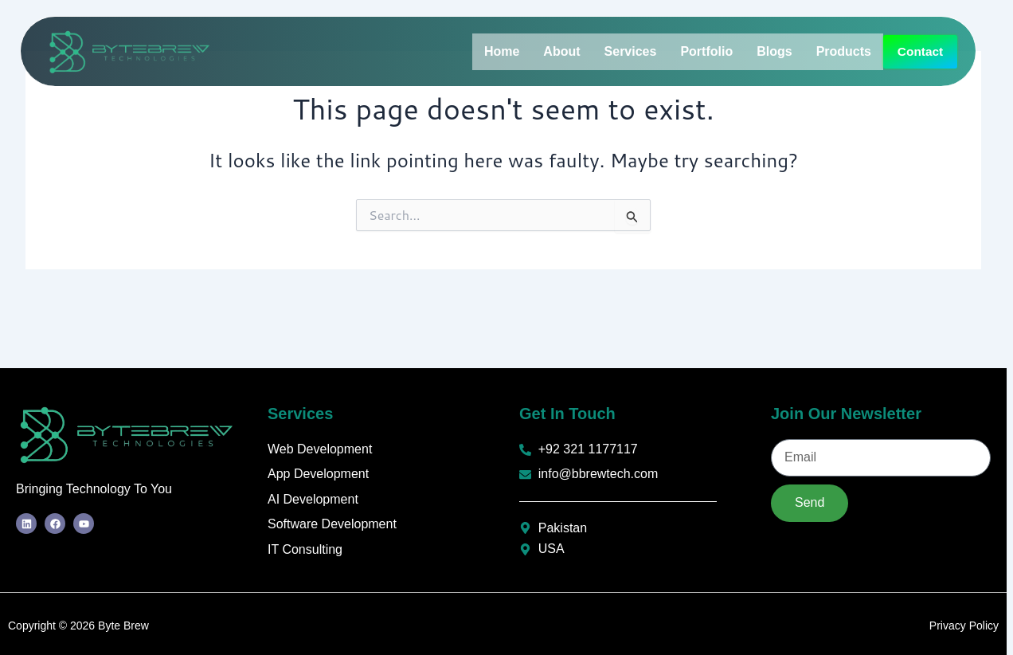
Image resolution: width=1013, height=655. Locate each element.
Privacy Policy (964, 625)
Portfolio (706, 46)
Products (843, 46)
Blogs (774, 46)
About (561, 46)
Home (501, 46)
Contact (510, 81)
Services (630, 46)
